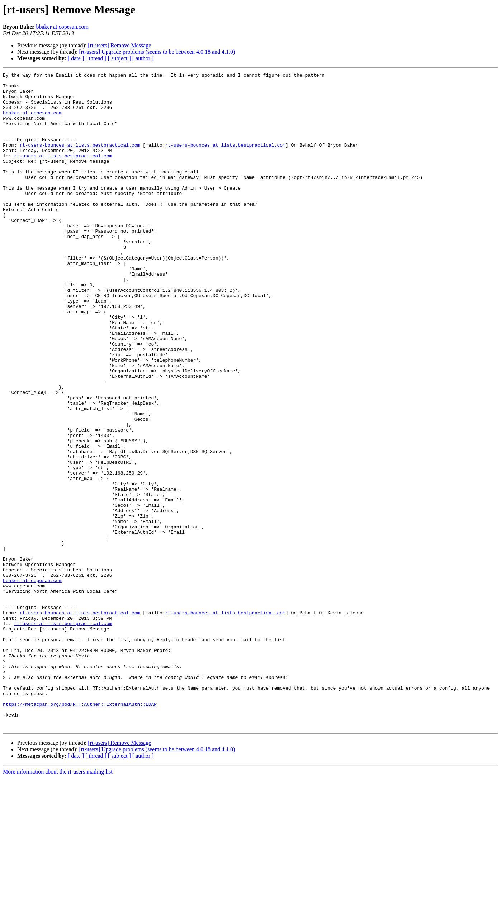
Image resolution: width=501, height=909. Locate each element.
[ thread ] (96, 58)
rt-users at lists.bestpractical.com (63, 173)
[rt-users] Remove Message (119, 45)
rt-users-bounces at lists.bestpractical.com (80, 160)
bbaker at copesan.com (62, 27)
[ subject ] (119, 58)
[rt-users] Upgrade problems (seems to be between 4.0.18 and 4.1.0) (157, 52)
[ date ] (76, 58)
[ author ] (143, 58)
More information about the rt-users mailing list (58, 903)
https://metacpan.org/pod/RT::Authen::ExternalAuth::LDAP (80, 831)
